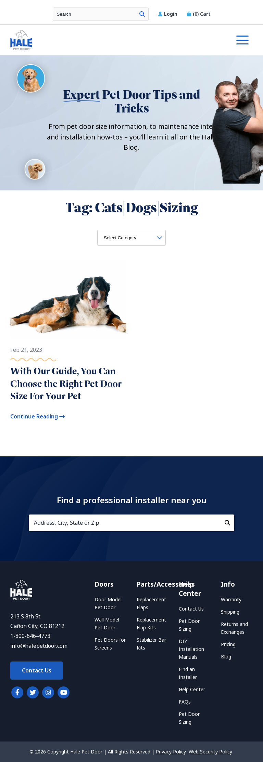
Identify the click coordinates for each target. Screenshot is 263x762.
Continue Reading (37, 416)
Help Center (192, 689)
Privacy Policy (171, 751)
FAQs (185, 701)
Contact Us (36, 670)
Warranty (231, 599)
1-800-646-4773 (30, 636)
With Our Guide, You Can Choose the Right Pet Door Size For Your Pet (66, 383)
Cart (199, 14)
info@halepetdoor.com (38, 646)
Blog (226, 656)
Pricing (228, 644)
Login (168, 14)
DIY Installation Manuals (191, 649)
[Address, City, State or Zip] (131, 522)
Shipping (230, 612)
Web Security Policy (210, 751)
